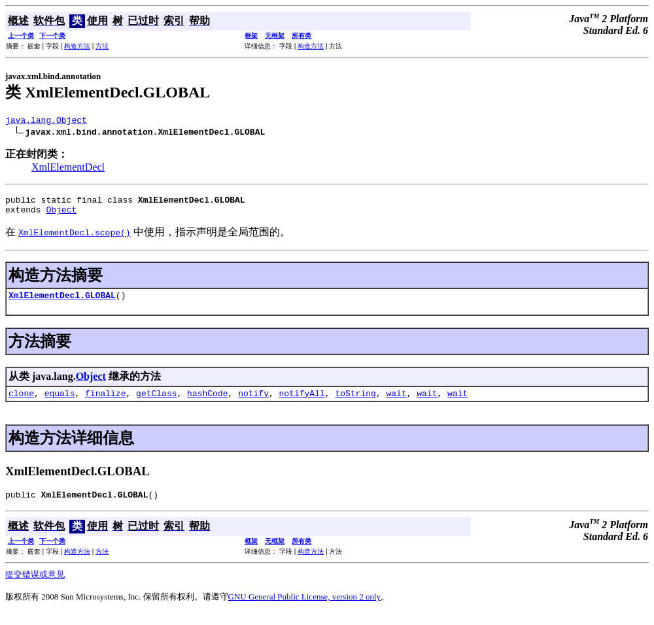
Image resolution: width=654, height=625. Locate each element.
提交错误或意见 (35, 586)
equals (59, 403)
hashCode (207, 403)
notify (253, 403)
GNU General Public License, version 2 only (304, 608)
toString (355, 403)
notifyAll (302, 403)
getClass (156, 403)
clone (21, 403)
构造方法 (77, 46)
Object (61, 215)
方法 (102, 46)
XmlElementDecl (68, 169)
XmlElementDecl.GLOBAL (62, 303)
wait (396, 403)
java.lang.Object (46, 121)
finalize (105, 403)
